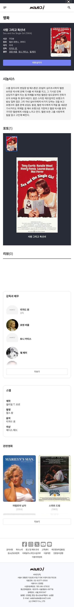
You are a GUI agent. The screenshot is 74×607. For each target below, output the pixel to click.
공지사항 (9, 549)
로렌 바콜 (13, 52)
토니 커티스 (23, 52)
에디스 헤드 (11, 430)
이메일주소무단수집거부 (31, 553)
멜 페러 (33, 52)
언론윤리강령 (58, 553)
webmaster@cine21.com (40, 598)
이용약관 (47, 553)
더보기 (37, 371)
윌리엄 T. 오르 (13, 404)
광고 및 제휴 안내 (32, 549)
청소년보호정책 (13, 553)
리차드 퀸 (13, 48)
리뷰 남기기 (37, 62)
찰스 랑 (9, 413)
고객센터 (45, 549)
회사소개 (19, 549)
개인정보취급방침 (58, 549)
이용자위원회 (37, 557)
